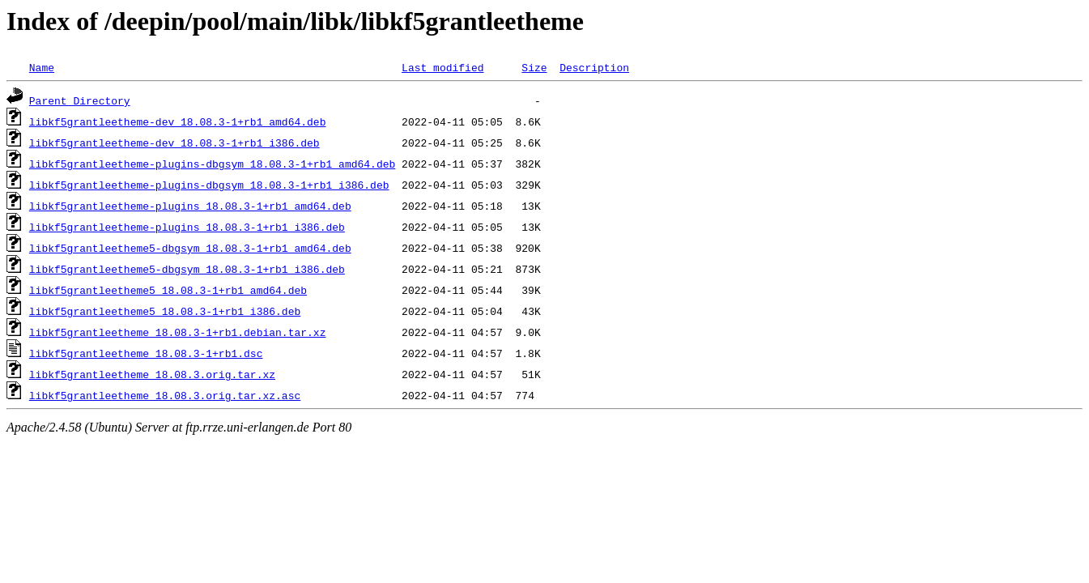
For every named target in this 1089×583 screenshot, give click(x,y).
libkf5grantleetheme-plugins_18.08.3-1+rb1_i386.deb (187, 226)
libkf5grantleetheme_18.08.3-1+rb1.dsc (146, 353)
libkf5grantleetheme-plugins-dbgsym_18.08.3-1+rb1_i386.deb (209, 184)
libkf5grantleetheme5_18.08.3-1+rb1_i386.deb (164, 311)
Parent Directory (79, 100)
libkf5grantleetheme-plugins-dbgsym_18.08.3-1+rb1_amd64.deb (212, 163)
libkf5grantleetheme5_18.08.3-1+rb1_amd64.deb (168, 290)
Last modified (442, 67)
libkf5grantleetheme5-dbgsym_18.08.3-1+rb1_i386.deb (187, 269)
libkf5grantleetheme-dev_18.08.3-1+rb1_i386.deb (174, 142)
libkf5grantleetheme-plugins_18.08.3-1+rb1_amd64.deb (190, 205)
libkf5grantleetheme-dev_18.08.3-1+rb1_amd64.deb (177, 121)
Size (534, 67)
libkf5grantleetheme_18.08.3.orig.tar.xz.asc (164, 395)
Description (594, 67)
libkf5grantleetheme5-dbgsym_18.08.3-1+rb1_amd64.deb (190, 247)
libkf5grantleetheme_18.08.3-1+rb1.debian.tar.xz (177, 332)
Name (41, 67)
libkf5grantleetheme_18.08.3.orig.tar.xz (152, 374)
